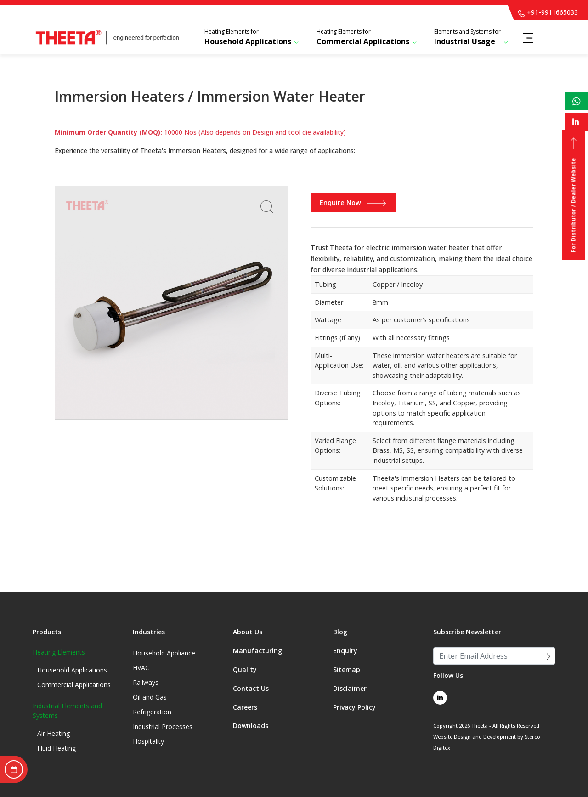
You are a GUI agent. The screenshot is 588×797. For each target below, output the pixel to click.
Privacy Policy (354, 707)
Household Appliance (164, 653)
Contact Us (251, 688)
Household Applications (247, 37)
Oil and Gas (150, 697)
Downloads (250, 725)
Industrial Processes (162, 726)
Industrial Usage (467, 37)
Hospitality (148, 741)
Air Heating (53, 733)
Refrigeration (152, 711)
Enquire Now (353, 202)
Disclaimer (350, 688)
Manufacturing (257, 650)
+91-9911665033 (548, 12)
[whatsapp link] (576, 101)
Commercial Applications (363, 37)
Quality (245, 669)
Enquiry (345, 650)
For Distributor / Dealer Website (573, 195)
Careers (245, 707)
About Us (247, 631)
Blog (340, 631)
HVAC (141, 667)
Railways (145, 682)
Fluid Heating (56, 748)
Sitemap (346, 669)
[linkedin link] (440, 698)
